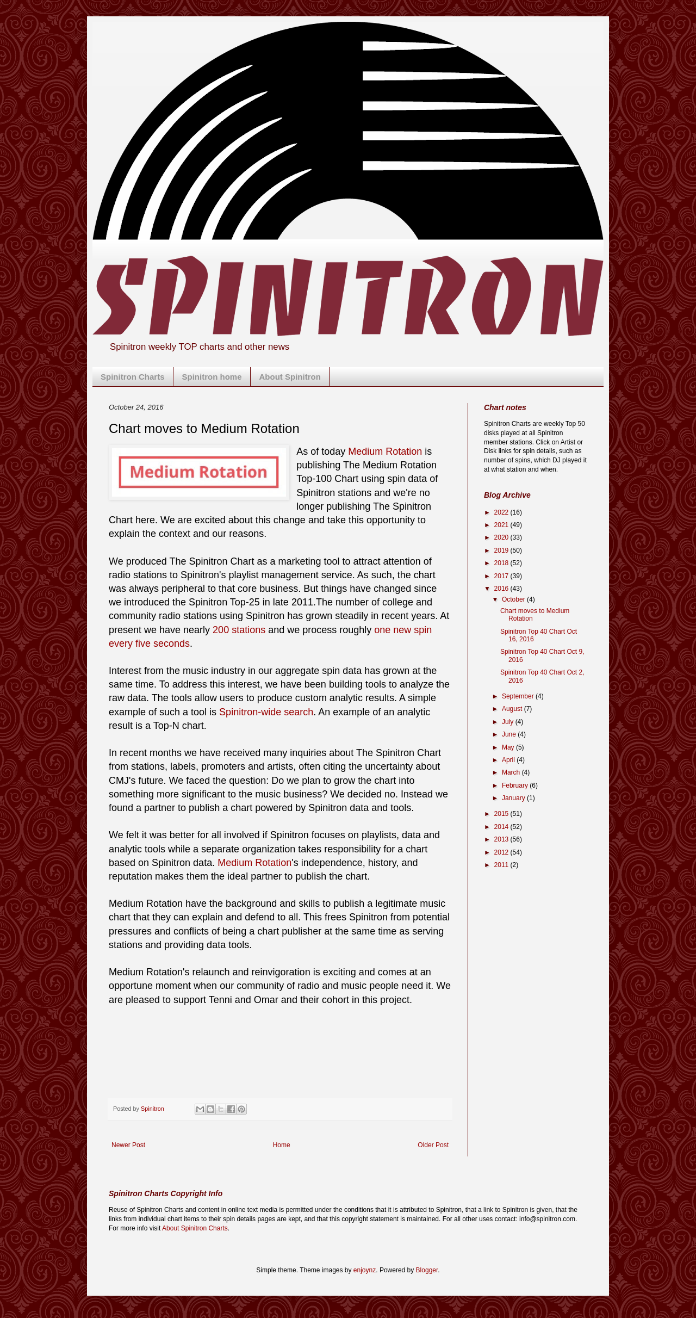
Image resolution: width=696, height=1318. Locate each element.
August (513, 709)
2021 (502, 525)
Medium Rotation (385, 451)
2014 (502, 827)
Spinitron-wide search (266, 712)
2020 (502, 537)
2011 (502, 865)
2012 (502, 852)
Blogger (427, 1270)
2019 (502, 550)
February (516, 785)
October (514, 599)
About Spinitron (290, 376)
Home (281, 1145)
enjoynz (364, 1270)
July (508, 722)
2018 (502, 563)
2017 (502, 576)
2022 (502, 512)
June (510, 734)
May (509, 747)
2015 (502, 814)
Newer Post (128, 1145)
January (514, 798)
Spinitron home (212, 376)
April (509, 760)
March (512, 772)
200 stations (239, 629)
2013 (502, 839)
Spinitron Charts (133, 376)
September (519, 696)
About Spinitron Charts (195, 1228)
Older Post (433, 1145)
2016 (502, 588)
